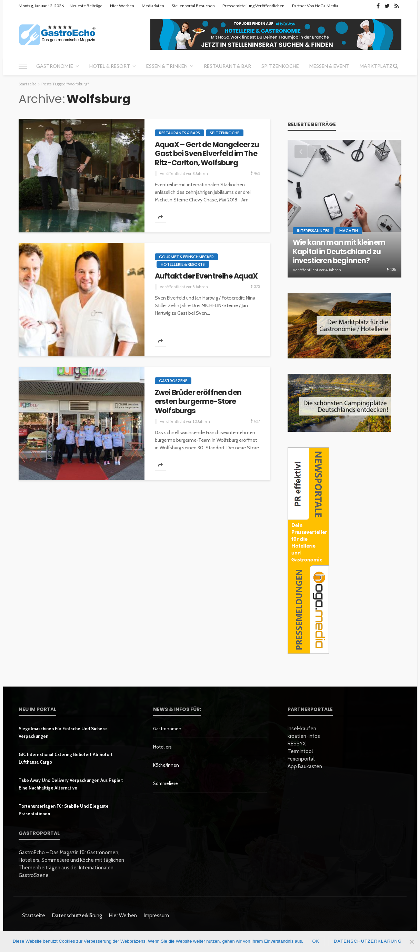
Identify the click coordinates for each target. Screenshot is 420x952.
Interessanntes (313, 230)
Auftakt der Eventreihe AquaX (206, 276)
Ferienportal (301, 759)
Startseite (33, 915)
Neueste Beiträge (86, 5)
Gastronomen (167, 728)
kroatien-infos (304, 736)
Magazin (348, 230)
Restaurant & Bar (227, 66)
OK (315, 941)
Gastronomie (54, 66)
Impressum (156, 915)
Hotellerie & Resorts (183, 264)
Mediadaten (153, 5)
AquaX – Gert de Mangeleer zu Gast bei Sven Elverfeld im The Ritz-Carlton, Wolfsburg (207, 153)
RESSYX (297, 744)
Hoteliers (162, 747)
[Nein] (411, 941)
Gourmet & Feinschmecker (186, 256)
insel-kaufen (302, 728)
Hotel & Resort (109, 66)
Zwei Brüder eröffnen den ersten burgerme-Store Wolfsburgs (198, 401)
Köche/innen (166, 765)
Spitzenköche (280, 66)
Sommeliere (165, 783)
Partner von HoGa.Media (315, 5)
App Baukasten (305, 766)
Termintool (300, 751)
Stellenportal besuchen (193, 5)
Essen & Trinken (167, 66)
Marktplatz (376, 66)
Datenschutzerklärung (77, 915)
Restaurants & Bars (179, 132)
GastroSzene (173, 380)
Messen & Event (329, 66)
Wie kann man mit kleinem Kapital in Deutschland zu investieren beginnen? (339, 251)
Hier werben (122, 5)
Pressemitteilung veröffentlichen (253, 5)
